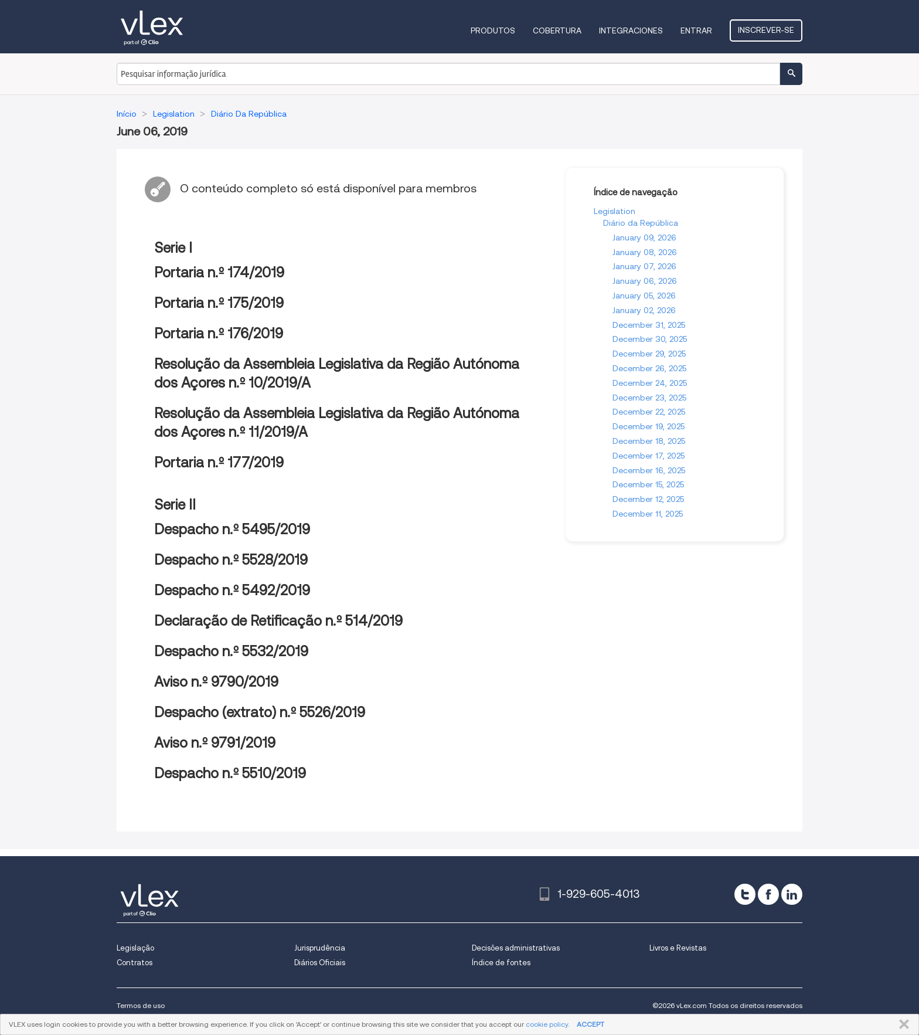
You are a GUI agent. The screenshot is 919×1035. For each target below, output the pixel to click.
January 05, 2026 (644, 295)
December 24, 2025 (649, 383)
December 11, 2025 (647, 513)
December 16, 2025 (648, 470)
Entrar (696, 30)
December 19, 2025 (648, 426)
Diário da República (640, 223)
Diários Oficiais (319, 962)
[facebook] (768, 894)
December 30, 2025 (649, 339)
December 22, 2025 (648, 411)
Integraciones (631, 30)
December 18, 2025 (648, 441)
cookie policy (547, 1024)
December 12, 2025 (648, 499)
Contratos (134, 962)
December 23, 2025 (649, 397)
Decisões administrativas (516, 948)
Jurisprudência (319, 948)
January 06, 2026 (644, 281)
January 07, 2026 (644, 266)
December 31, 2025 (648, 325)
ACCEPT (590, 1024)
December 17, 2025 (648, 455)
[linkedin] (791, 894)
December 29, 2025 (649, 353)
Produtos (493, 30)
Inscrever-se (766, 30)
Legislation (614, 211)
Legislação (135, 948)
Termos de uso (141, 1005)
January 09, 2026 (644, 237)
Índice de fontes (501, 962)
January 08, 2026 (644, 252)
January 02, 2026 (644, 310)
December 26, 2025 (649, 368)
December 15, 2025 (648, 484)
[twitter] (744, 894)
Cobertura (557, 30)
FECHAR (902, 1024)
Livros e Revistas (677, 948)
